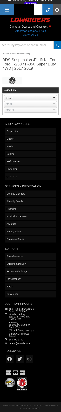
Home (5, 54)
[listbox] (30, 97)
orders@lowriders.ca (19, 343)
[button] (30, 45)
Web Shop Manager (31, 408)
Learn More (30, 4)
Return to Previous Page (20, 54)
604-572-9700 (16, 339)
